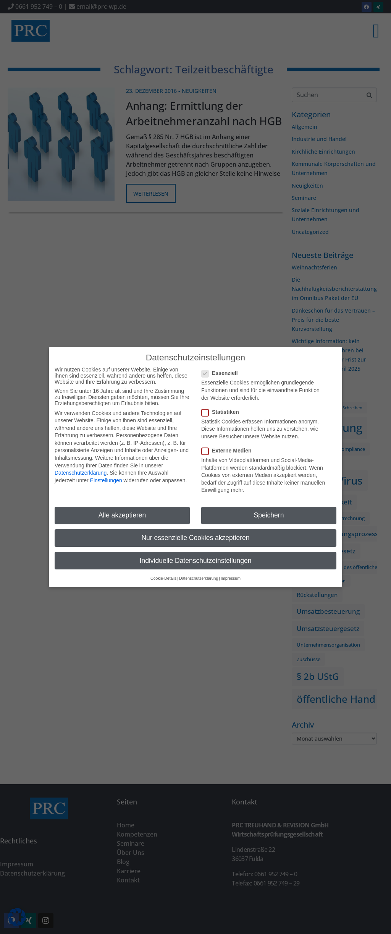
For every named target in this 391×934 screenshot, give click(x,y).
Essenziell (222, 364)
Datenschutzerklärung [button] (198, 568)
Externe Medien (228, 441)
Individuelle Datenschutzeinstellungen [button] (196, 551)
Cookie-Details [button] (163, 568)
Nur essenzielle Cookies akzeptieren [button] (195, 528)
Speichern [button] (269, 505)
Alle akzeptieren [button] (122, 505)
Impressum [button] (231, 568)
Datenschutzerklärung (81, 463)
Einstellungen (106, 471)
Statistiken (222, 402)
